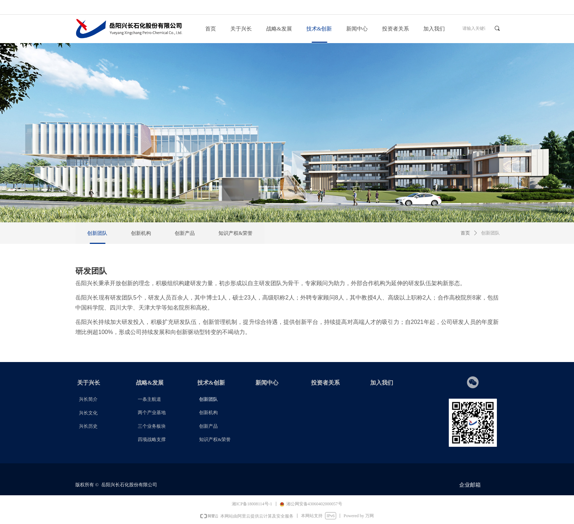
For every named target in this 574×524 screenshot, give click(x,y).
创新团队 (490, 233)
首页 (465, 233)
